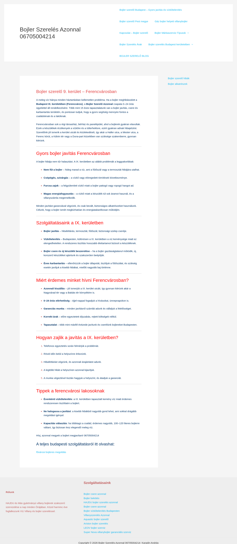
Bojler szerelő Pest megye (133, 21)
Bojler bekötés (91, 486)
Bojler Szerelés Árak (203, 32)
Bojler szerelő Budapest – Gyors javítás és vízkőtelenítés (150, 9)
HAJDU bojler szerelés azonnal (101, 490)
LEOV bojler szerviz (94, 514)
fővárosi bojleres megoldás (51, 440)
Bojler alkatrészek (177, 72)
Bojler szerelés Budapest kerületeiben (140, 44)
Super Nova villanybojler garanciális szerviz (107, 518)
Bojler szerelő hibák (178, 66)
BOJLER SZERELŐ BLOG (183, 44)
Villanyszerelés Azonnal (96, 502)
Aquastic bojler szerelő (96, 506)
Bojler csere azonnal (95, 482)
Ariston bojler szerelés (96, 510)
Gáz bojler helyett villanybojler (169, 21)
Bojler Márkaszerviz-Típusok (168, 32)
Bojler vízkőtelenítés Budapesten (101, 498)
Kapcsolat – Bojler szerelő (133, 32)
